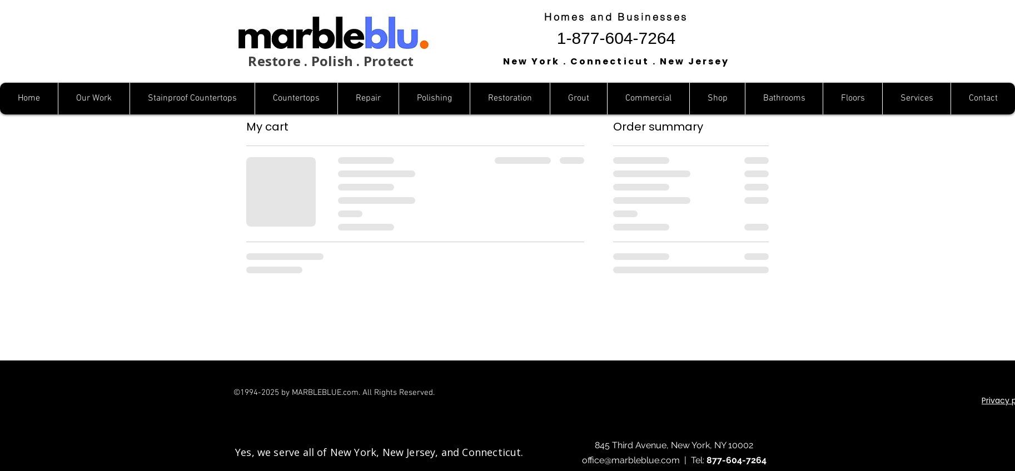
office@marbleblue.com (631, 460)
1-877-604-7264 (616, 38)
